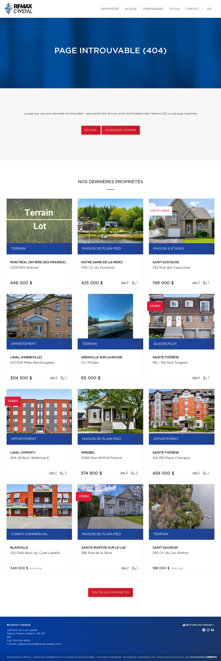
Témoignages (153, 9)
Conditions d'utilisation (170, 657)
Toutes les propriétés (110, 592)
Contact (192, 9)
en (209, 9)
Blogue (131, 9)
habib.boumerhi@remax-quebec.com (39, 644)
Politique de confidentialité (139, 657)
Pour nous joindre (120, 130)
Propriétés (110, 9)
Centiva (211, 657)
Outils (174, 9)
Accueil (91, 130)
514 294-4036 (21, 640)
